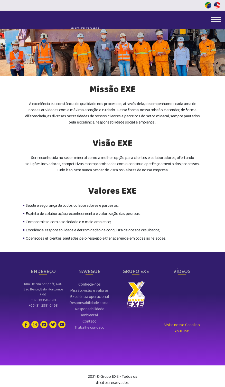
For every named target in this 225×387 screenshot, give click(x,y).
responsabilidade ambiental (89, 312)
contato (89, 321)
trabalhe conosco (89, 327)
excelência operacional (89, 297)
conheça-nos (89, 284)
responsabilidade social (89, 303)
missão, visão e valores (89, 290)
